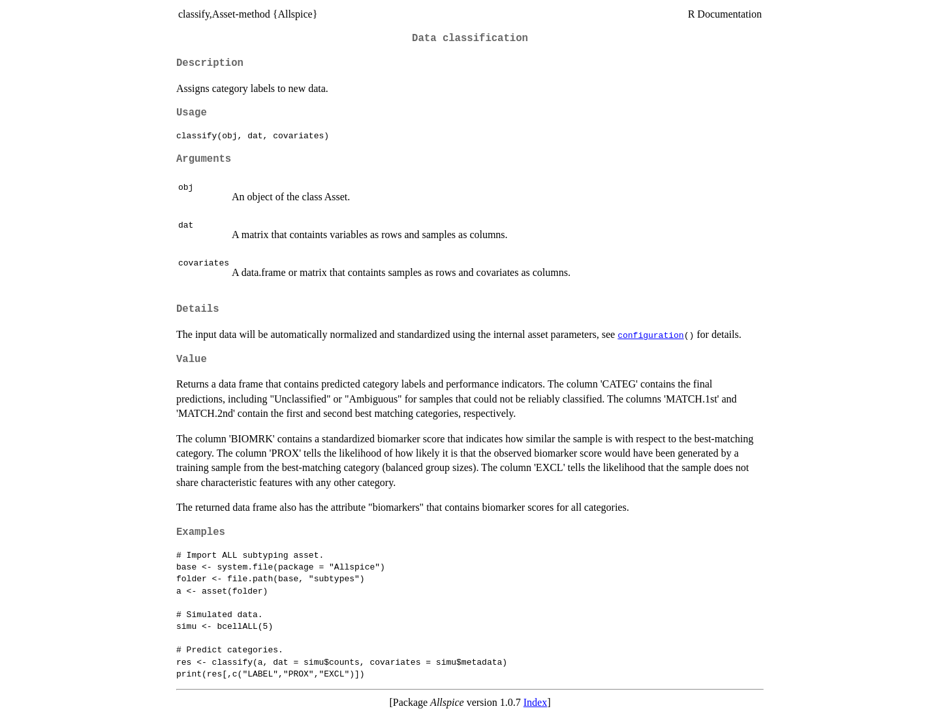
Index (535, 702)
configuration (650, 335)
